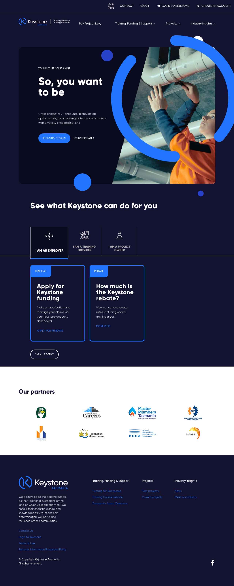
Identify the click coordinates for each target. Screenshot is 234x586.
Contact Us (26, 531)
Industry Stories (54, 138)
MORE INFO (103, 326)
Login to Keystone (30, 537)
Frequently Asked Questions (110, 503)
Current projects (152, 497)
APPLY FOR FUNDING (50, 330)
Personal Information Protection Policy (42, 549)
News (178, 491)
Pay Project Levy (90, 23)
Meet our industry (186, 497)
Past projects (150, 491)
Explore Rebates (84, 138)
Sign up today (44, 354)
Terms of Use (27, 543)
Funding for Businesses (107, 491)
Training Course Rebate (107, 497)
